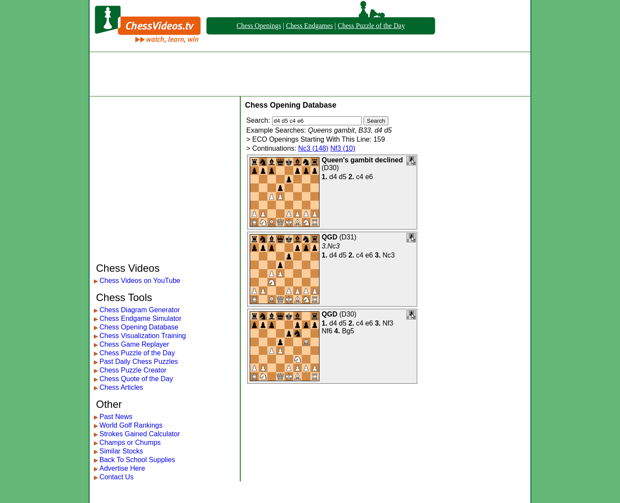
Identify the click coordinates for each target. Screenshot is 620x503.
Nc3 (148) (313, 148)
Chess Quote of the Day (136, 378)
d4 (333, 176)
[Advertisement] (310, 74)
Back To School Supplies (137, 459)
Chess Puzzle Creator (133, 370)
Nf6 (327, 331)
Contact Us (116, 477)
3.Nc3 (331, 246)
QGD (329, 237)
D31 (347, 237)
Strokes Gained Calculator (139, 434)
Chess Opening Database (138, 327)
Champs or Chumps (130, 442)
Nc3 (389, 255)
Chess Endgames (309, 25)
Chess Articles (121, 387)
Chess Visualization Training (142, 335)
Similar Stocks (121, 451)
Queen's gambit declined (362, 160)
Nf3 (388, 323)
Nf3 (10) (342, 148)
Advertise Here (122, 468)
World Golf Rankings (130, 425)
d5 (343, 176)
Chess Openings (258, 25)
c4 (359, 176)
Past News (115, 416)
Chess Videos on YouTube (139, 280)
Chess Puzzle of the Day (371, 25)
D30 (330, 167)
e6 (369, 176)
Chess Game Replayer (134, 344)
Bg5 (348, 331)
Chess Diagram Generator (139, 310)
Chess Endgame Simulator (140, 318)
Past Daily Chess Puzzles (138, 361)
